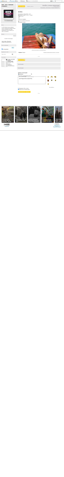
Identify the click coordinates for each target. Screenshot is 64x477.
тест (2, 31)
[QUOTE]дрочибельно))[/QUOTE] (32, 80)
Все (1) (14, 35)
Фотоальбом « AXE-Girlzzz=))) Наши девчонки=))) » (50, 7)
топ (4, 31)
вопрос (6, 27)
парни (9, 29)
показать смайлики (30, 76)
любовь (14, 28)
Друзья (6, 4)
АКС (3, 27)
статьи (7, 30)
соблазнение (4, 30)
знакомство (7, 28)
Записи (3, 4)
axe (2, 27)
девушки (12, 27)
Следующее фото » (42, 50)
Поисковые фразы (11, 65)
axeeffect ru (2, 6)
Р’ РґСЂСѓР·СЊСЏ (9, 20)
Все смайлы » (51, 87)
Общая (22, 16)
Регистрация (20, 75)
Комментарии (10, 4)
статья (10, 30)
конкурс (11, 28)
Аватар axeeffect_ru (8, 14)
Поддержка (51, 1)
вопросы (9, 27)
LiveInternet (4, 1)
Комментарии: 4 (9, 42)
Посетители (10, 64)
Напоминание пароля (27, 75)
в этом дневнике (5, 49)
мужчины (3, 29)
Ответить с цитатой (55, 52)
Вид (53, 1)
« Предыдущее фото (35, 50)
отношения (7, 29)
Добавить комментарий (47, 52)
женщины (3, 28)
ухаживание (6, 31)
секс (11, 29)
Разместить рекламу (57, 126)
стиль (13, 30)
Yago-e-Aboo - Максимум (6, 41)
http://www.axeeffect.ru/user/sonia (24, 20)
